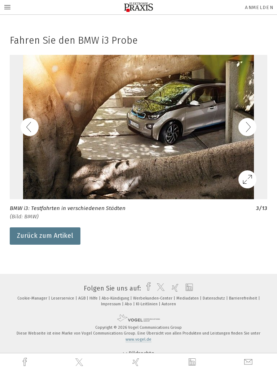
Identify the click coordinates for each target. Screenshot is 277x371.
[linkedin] (193, 362)
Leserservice (63, 298)
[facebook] (25, 362)
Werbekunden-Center (153, 298)
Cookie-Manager (32, 298)
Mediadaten (188, 298)
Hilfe (94, 298)
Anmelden (259, 7)
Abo (129, 304)
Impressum (111, 304)
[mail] (249, 362)
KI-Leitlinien (147, 304)
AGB (82, 298)
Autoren (169, 304)
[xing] (137, 362)
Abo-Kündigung (116, 298)
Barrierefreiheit (243, 298)
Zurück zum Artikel (45, 236)
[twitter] (80, 362)
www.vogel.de (138, 339)
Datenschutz (214, 298)
